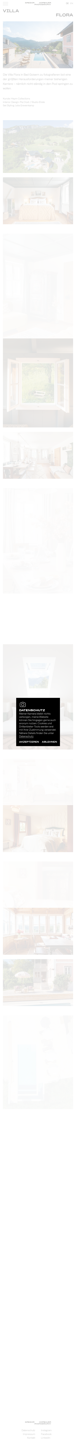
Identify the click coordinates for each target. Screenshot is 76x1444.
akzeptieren (29, 741)
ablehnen (49, 741)
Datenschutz (26, 736)
